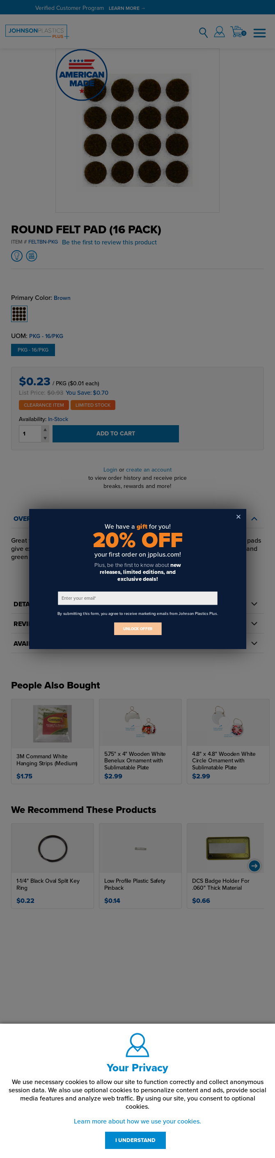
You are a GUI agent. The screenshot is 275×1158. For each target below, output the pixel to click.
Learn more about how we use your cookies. (137, 1121)
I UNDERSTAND (135, 1140)
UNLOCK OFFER (137, 628)
